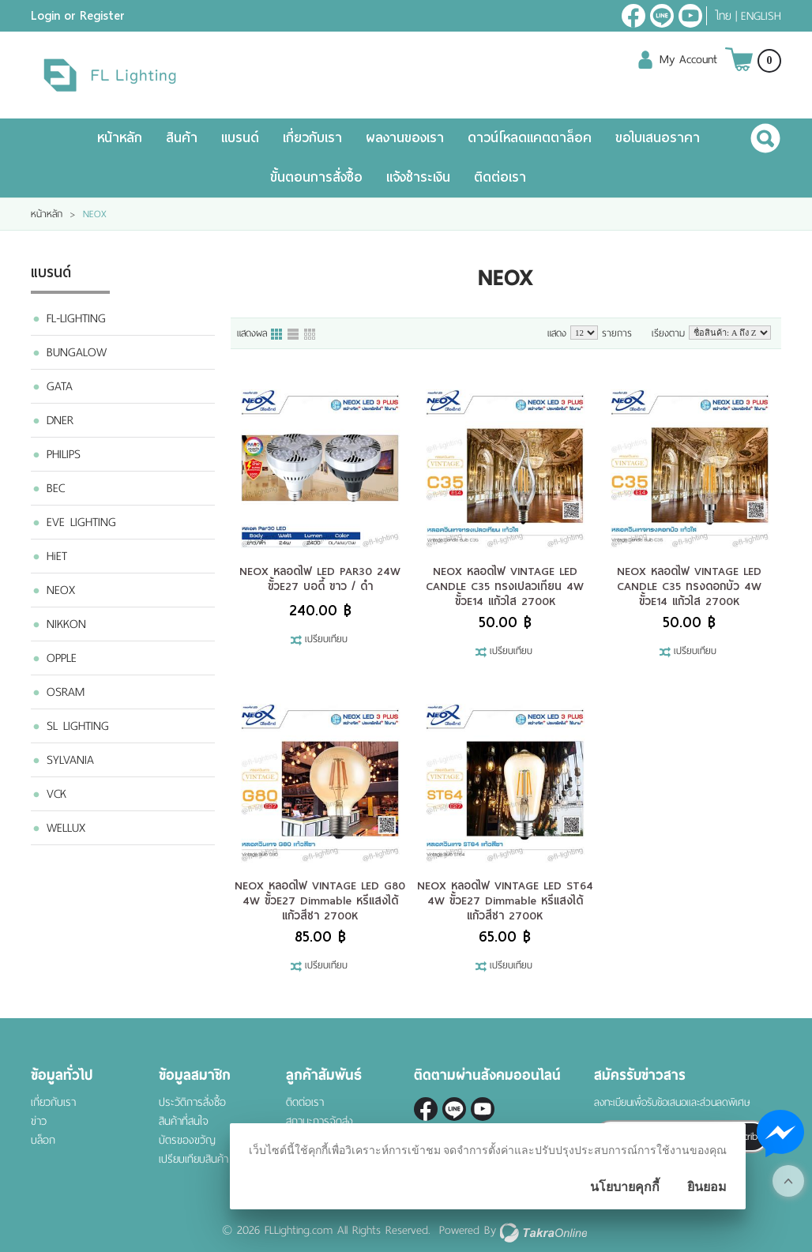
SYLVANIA (70, 760)
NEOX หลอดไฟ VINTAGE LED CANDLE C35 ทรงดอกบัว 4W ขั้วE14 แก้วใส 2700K (689, 586)
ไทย (723, 15)
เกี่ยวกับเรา (312, 137)
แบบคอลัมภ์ (277, 335)
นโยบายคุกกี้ (625, 1187)
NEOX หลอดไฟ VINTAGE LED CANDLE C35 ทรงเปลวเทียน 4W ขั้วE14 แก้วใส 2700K (505, 586)
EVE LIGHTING (81, 522)
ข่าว (39, 1121)
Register (102, 15)
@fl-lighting (662, 16)
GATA (60, 386)
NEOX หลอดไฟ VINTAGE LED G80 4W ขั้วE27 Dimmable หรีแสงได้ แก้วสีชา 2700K (320, 900)
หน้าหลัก (119, 137)
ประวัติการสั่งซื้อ (192, 1102)
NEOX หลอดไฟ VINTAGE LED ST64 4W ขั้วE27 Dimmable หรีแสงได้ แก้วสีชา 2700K (505, 900)
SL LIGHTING (78, 726)
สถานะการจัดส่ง (319, 1121)
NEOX (61, 590)
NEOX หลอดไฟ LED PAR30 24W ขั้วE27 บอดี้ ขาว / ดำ (319, 579)
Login (45, 15)
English (761, 15)
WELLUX (66, 828)
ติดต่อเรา (500, 177)
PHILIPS (64, 454)
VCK (56, 794)
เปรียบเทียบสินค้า (193, 1159)
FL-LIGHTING (76, 318)
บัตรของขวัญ (187, 1140)
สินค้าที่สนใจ (184, 1121)
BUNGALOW (77, 352)
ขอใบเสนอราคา (657, 137)
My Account (688, 59)
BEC (56, 488)
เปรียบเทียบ (326, 640)
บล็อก (43, 1140)
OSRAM (66, 692)
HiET (57, 556)
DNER (60, 420)
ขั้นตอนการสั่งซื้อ (316, 177)
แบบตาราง (310, 335)
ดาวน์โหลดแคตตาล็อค (530, 137)
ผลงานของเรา (405, 137)
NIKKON (66, 624)
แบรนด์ (240, 137)
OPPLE (62, 658)
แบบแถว (294, 335)
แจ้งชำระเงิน (418, 177)
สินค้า (181, 137)
